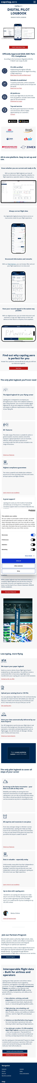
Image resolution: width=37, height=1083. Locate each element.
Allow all (18, 560)
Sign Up (4, 1073)
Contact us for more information (15, 1051)
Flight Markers (12, 264)
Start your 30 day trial (10, 592)
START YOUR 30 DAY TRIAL (18, 47)
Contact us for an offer (7, 679)
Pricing (3, 1071)
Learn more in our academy (11, 492)
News (21, 1071)
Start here (18, 368)
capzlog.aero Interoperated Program (15, 1054)
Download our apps (16, 101)
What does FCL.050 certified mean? (20, 75)
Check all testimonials (9, 918)
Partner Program (10, 957)
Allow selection (18, 566)
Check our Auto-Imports (8, 736)
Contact (12, 114)
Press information (24, 1073)
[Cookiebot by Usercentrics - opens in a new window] (28, 511)
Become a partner (6, 1075)
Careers (22, 1069)
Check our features (8, 455)
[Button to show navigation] (34, 2)
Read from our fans (16, 88)
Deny (18, 571)
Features (4, 1069)
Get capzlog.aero (6, 705)
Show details (28, 555)
